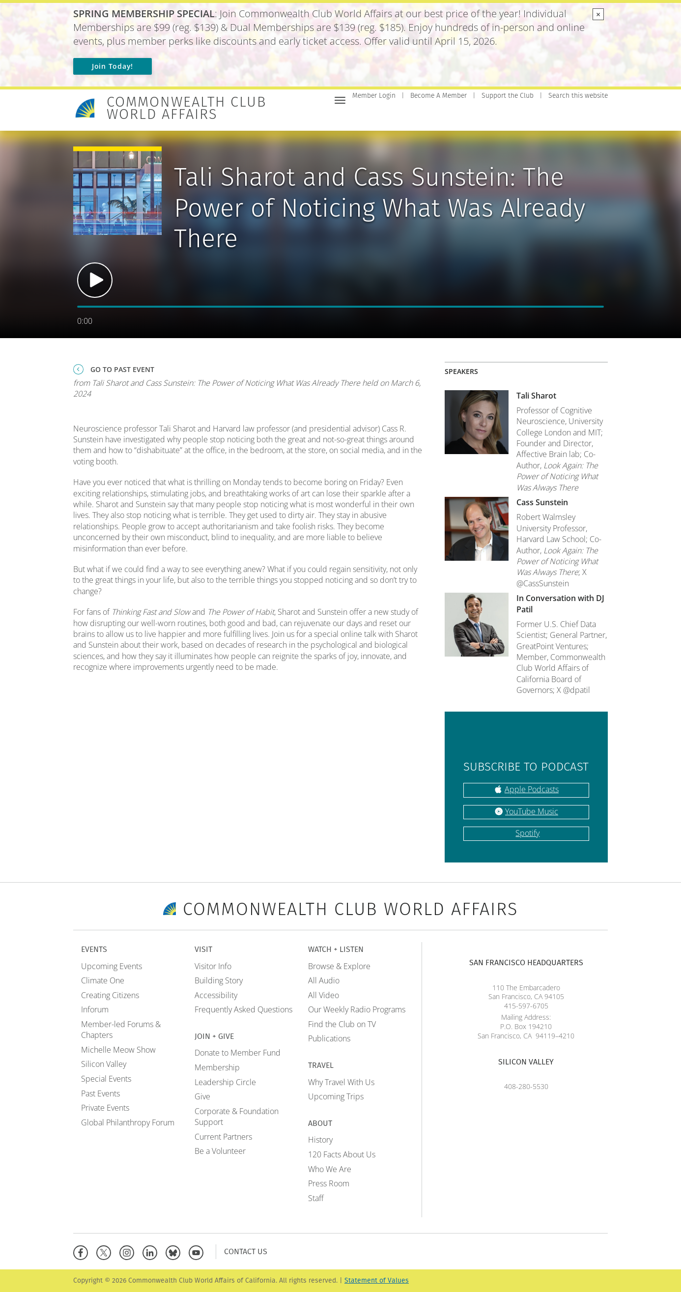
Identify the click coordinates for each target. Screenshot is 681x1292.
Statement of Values (376, 1280)
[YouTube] (198, 1251)
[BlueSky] (175, 1251)
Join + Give (459, 116)
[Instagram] (129, 1251)
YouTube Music (531, 811)
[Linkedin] (152, 1251)
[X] (105, 1251)
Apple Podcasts (532, 789)
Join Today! (112, 66)
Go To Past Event (122, 369)
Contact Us (245, 1251)
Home (362, 116)
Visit (423, 116)
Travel (563, 116)
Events (393, 116)
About (596, 116)
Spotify (527, 833)
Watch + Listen (514, 116)
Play (95, 280)
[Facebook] (82, 1251)
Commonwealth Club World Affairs (186, 108)
